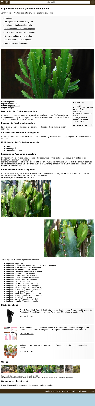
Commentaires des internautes (16, 43)
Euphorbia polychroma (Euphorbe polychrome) (24, 289)
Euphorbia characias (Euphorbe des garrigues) (24, 267)
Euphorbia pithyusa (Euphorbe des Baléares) (23, 287)
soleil (37, 158)
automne (84, 119)
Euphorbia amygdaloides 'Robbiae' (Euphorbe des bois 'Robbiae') (31, 265)
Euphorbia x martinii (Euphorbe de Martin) (22, 301)
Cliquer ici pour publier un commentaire (16, 385)
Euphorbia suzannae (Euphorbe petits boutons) (24, 295)
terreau (6, 137)
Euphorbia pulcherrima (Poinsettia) (19, 291)
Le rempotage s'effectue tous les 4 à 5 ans (17, 177)
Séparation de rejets (14, 150)
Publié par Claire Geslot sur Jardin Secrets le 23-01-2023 (19, 376)
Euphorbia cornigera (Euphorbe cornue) (21, 269)
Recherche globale (80, 125)
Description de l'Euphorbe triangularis (18, 22)
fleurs (51, 127)
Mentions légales (73, 391)
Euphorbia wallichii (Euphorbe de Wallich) (22, 299)
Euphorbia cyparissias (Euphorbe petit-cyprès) (24, 271)
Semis (8, 146)
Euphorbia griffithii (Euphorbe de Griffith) (21, 275)
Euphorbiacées (14, 106)
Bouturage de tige (13, 148)
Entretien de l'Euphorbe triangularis (17, 40)
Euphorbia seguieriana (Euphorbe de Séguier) (24, 293)
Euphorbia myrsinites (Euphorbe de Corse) (22, 283)
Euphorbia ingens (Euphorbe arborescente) (22, 277)
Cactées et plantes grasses (24, 13)
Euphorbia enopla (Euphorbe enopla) (20, 273)
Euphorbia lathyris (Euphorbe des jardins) (22, 279)
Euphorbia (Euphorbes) (15, 263)
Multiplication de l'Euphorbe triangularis (19, 32)
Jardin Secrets (6, 13)
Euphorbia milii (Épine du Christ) (18, 281)
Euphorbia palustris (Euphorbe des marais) (22, 285)
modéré (84, 117)
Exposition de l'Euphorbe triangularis (18, 36)
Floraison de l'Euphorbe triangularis (18, 25)
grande (82, 108)
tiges (3, 117)
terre (66, 137)
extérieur (76, 115)
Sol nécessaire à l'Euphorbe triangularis (19, 29)
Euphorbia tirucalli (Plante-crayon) (19, 297)
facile (82, 121)
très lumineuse (79, 111)
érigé (79, 106)
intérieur (87, 114)
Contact (84, 391)
